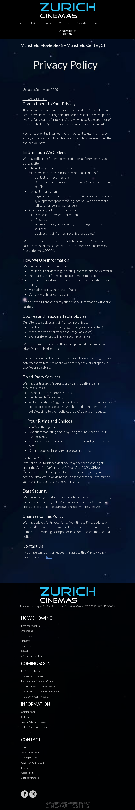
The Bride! (27, 635)
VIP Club (64, 23)
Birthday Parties (30, 777)
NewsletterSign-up (67, 32)
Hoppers (26, 640)
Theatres (110, 23)
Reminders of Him (31, 625)
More (94, 23)
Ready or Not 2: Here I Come (37, 681)
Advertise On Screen (32, 762)
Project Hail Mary (30, 671)
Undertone (27, 630)
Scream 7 (26, 645)
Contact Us (27, 747)
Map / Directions (30, 752)
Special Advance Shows (33, 721)
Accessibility (27, 772)
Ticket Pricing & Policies (34, 727)
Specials (49, 23)
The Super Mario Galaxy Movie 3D (40, 691)
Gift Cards (80, 23)
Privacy (25, 767)
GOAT (24, 650)
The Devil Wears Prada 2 (35, 696)
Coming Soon (28, 711)
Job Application (29, 757)
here (49, 557)
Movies (33, 23)
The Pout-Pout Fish (32, 676)
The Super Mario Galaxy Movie (38, 686)
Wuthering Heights (31, 656)
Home (21, 23)
